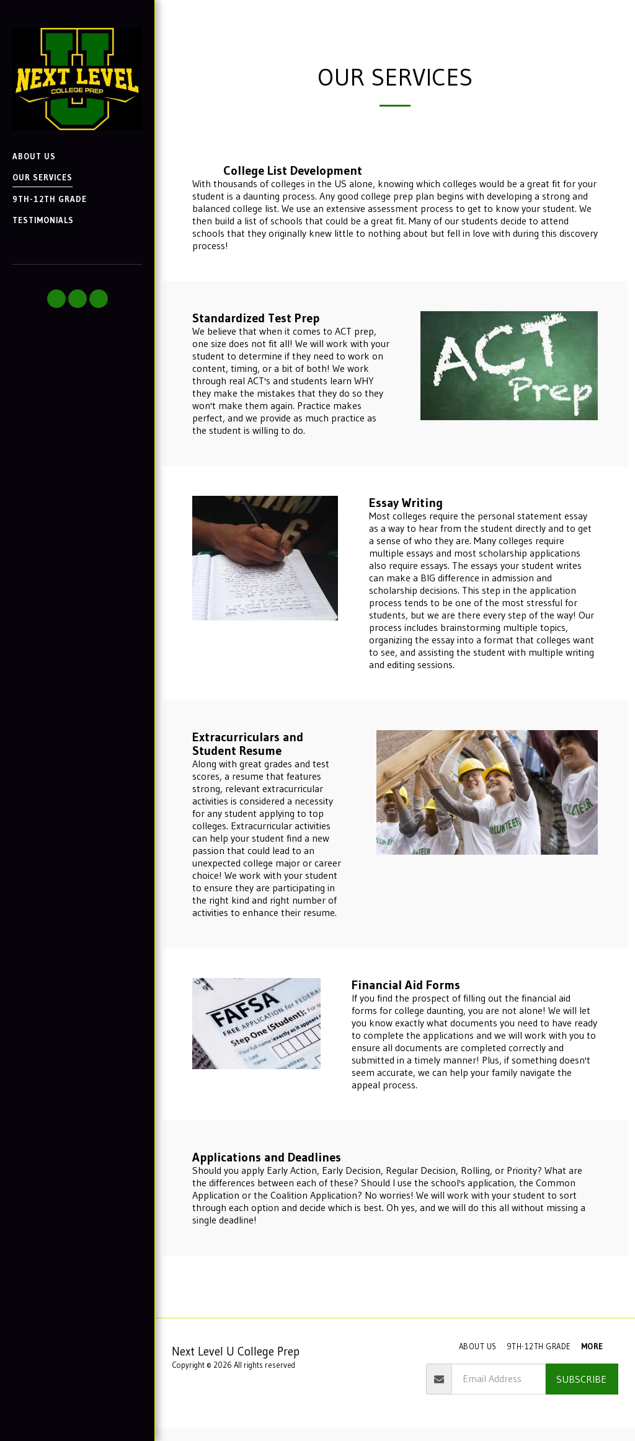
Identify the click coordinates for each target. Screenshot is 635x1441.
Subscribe (581, 1379)
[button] (56, 298)
